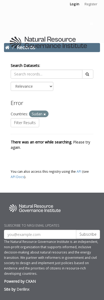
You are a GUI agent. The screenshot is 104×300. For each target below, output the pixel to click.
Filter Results (25, 122)
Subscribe (88, 234)
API (79, 171)
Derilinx (23, 289)
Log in (74, 4)
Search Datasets (25, 65)
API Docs (17, 177)
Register (91, 4)
